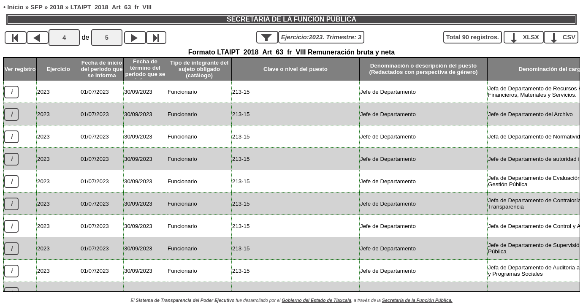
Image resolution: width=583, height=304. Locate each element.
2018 (56, 7)
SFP (36, 7)
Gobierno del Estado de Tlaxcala (316, 300)
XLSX (526, 37)
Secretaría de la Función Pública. (417, 300)
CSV (564, 37)
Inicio (15, 7)
